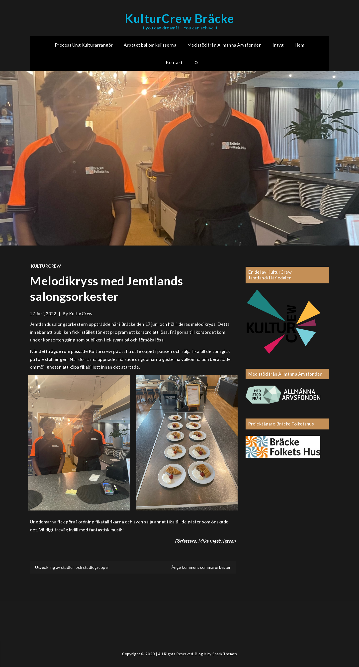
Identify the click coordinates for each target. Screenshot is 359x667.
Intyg (278, 45)
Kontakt (174, 62)
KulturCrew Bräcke (179, 18)
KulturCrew (46, 266)
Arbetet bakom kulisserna (150, 45)
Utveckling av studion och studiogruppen (72, 567)
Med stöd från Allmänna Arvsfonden (224, 45)
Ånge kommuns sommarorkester (201, 567)
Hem (299, 45)
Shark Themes (224, 654)
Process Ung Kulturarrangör (84, 45)
